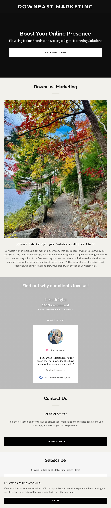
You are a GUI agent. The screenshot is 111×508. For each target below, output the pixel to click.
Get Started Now (55, 52)
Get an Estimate (55, 441)
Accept (55, 500)
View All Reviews (55, 319)
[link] (55, 7)
